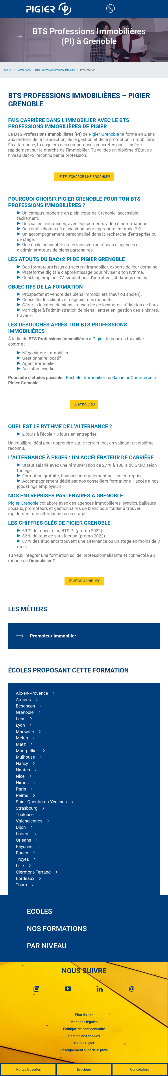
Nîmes (22, 782)
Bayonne (24, 846)
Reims (22, 795)
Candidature (139, 1069)
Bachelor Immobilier (85, 377)
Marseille (25, 731)
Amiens (23, 699)
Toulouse (25, 814)
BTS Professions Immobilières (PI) (55, 70)
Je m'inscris (84, 404)
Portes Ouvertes (28, 1069)
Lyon (20, 725)
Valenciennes (29, 821)
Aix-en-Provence (32, 693)
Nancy (22, 763)
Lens (20, 718)
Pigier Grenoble (104, 134)
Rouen (22, 853)
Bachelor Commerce (132, 377)
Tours (21, 884)
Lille (20, 865)
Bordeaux (25, 878)
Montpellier (27, 750)
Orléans (23, 840)
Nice (20, 776)
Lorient (23, 833)
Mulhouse (25, 757)
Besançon (25, 706)
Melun (22, 738)
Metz (21, 744)
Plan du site (84, 1015)
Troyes (22, 859)
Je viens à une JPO (84, 581)
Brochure (84, 1069)
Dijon (21, 827)
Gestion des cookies (84, 1036)
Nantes (23, 769)
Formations (24, 70)
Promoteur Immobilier (53, 636)
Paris (21, 789)
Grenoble (25, 712)
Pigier (98, 338)
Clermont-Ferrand (33, 872)
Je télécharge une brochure (84, 177)
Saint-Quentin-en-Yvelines (41, 801)
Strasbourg (26, 808)
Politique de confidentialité (84, 1029)
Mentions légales (84, 1022)
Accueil (8, 70)
